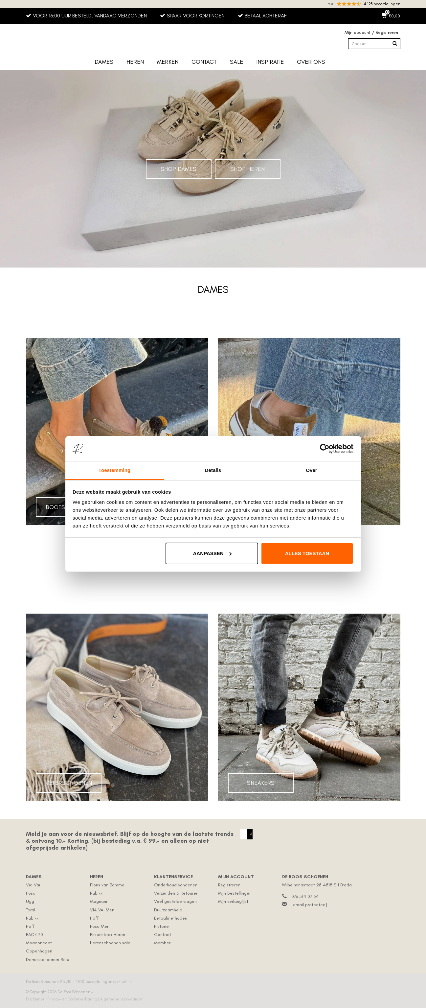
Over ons (311, 61)
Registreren (229, 885)
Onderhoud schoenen (175, 885)
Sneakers (261, 782)
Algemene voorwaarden (122, 999)
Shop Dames (178, 169)
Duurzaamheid (168, 910)
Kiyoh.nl (125, 981)
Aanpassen (212, 553)
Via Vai (33, 885)
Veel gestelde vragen (175, 901)
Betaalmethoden (170, 918)
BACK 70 (34, 934)
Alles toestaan (307, 553)
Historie (161, 926)
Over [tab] (311, 470)
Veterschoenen (68, 782)
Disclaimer (35, 999)
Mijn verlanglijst (233, 901)
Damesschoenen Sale (47, 959)
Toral (30, 910)
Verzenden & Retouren (176, 893)
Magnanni (99, 901)
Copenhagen (39, 951)
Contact (204, 61)
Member (162, 943)
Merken (167, 61)
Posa (30, 893)
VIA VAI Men (102, 910)
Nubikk (32, 918)
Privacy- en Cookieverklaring (72, 999)
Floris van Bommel (107, 885)
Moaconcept (39, 943)
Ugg (30, 901)
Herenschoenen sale (110, 943)
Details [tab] (213, 470)
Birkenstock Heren (107, 934)
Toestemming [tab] (115, 470)
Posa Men (99, 926)
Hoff (30, 926)
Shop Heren (247, 169)
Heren (135, 61)
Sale (236, 61)
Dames (104, 61)
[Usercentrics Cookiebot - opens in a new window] (324, 449)
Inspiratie (270, 61)
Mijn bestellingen (235, 893)
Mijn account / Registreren (371, 32)
